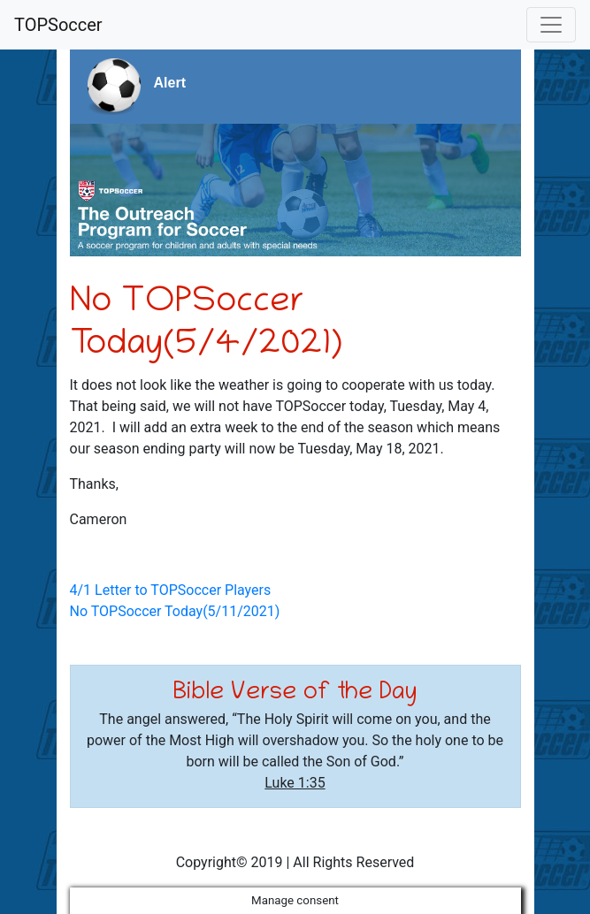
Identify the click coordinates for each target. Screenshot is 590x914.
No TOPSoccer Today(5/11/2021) (175, 611)
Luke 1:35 (294, 782)
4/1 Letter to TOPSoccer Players (171, 590)
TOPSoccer (58, 24)
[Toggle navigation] (551, 24)
